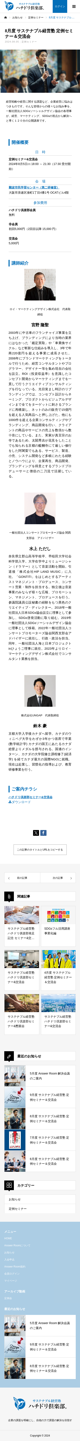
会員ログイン (12, 1273)
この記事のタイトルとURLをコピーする (40, 849)
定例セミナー (29, 41)
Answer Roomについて (17, 1245)
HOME (8, 1238)
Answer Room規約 (14, 1266)
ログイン (60, 6)
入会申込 (9, 1259)
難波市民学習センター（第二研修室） (34, 187)
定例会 (8, 1298)
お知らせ (15, 1199)
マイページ (10, 1280)
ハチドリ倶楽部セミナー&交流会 (30, 797)
